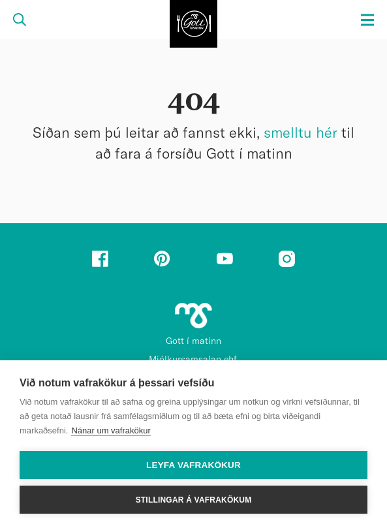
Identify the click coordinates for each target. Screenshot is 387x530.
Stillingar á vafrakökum (194, 500)
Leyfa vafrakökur (193, 465)
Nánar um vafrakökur (110, 430)
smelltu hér (300, 133)
